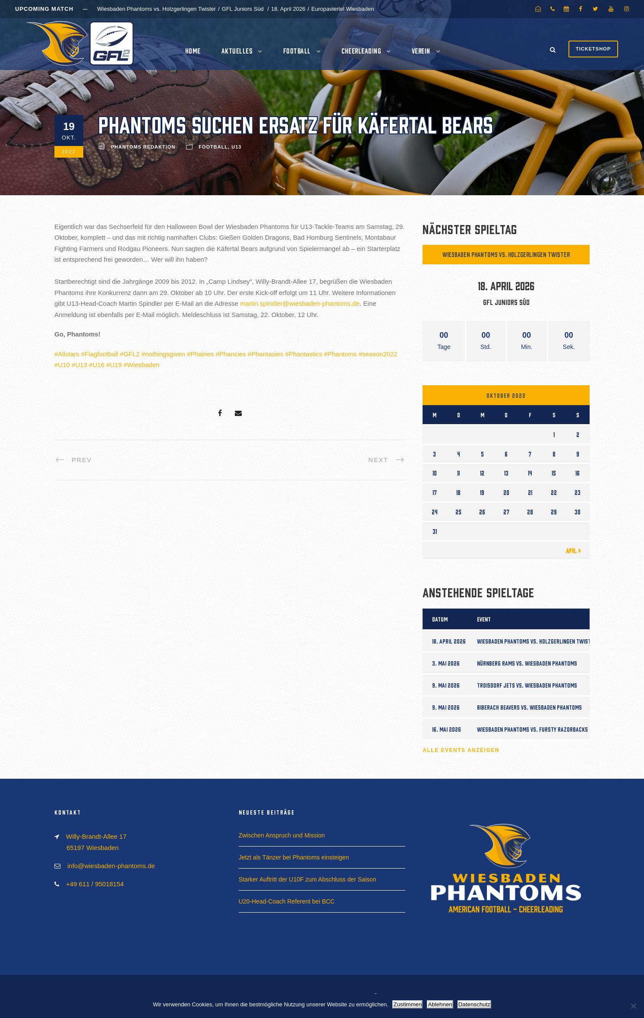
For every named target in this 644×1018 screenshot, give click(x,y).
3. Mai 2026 (446, 663)
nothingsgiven (165, 354)
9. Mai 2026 (446, 685)
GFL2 (131, 354)
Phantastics (305, 354)
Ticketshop (593, 48)
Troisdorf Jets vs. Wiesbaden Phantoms (527, 685)
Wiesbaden (143, 364)
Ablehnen (440, 1004)
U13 (236, 146)
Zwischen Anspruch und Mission (282, 835)
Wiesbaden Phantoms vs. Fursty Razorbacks (532, 729)
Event (484, 618)
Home (193, 50)
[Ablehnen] (633, 1006)
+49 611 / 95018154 (95, 884)
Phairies (202, 354)
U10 (64, 364)
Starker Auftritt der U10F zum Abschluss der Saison (307, 879)
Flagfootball (101, 354)
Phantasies (267, 354)
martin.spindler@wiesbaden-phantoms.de (300, 303)
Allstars (68, 354)
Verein (421, 50)
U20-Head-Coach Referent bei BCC (287, 901)
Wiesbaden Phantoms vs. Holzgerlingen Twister (506, 254)
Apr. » (573, 550)
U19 (116, 364)
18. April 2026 (449, 640)
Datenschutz (474, 1004)
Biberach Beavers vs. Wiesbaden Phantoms (529, 707)
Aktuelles (237, 50)
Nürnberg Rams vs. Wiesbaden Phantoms (527, 663)
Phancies (232, 354)
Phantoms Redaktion (143, 146)
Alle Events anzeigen (461, 750)
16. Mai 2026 (446, 729)
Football (297, 50)
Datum (440, 618)
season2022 (380, 354)
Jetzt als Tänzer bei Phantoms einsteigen (294, 857)
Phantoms (342, 354)
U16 (98, 364)
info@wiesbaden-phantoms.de (111, 865)
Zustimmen (407, 1004)
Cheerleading (361, 50)
